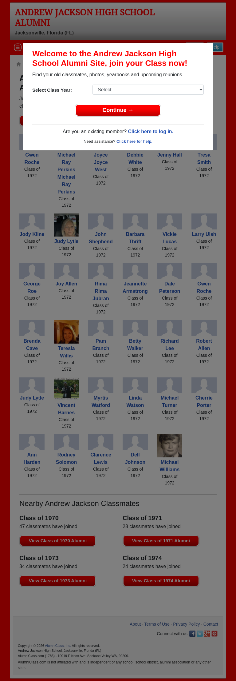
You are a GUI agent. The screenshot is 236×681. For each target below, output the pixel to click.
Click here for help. (134, 141)
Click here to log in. (150, 131)
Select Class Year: (52, 90)
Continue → (118, 110)
